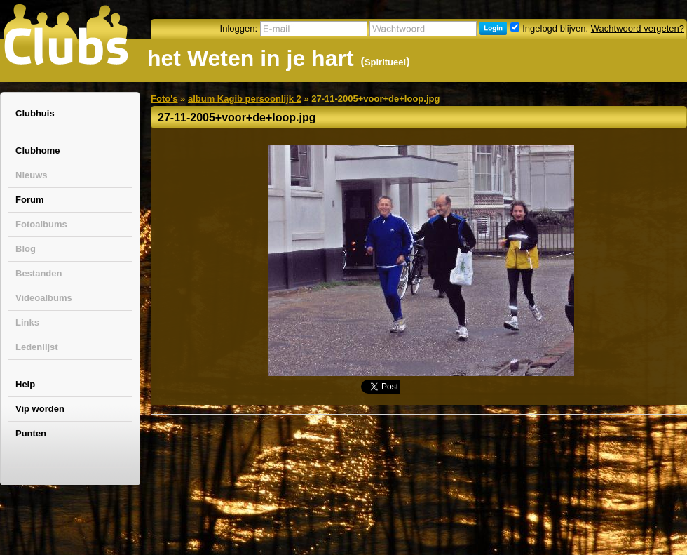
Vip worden (39, 408)
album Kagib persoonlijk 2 (244, 98)
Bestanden (38, 273)
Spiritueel (385, 62)
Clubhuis (35, 113)
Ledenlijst (36, 347)
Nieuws (31, 175)
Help (25, 384)
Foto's (164, 98)
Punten (30, 433)
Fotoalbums (41, 224)
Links (27, 322)
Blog (25, 248)
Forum (29, 199)
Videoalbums (43, 298)
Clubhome (37, 150)
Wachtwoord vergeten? (637, 28)
